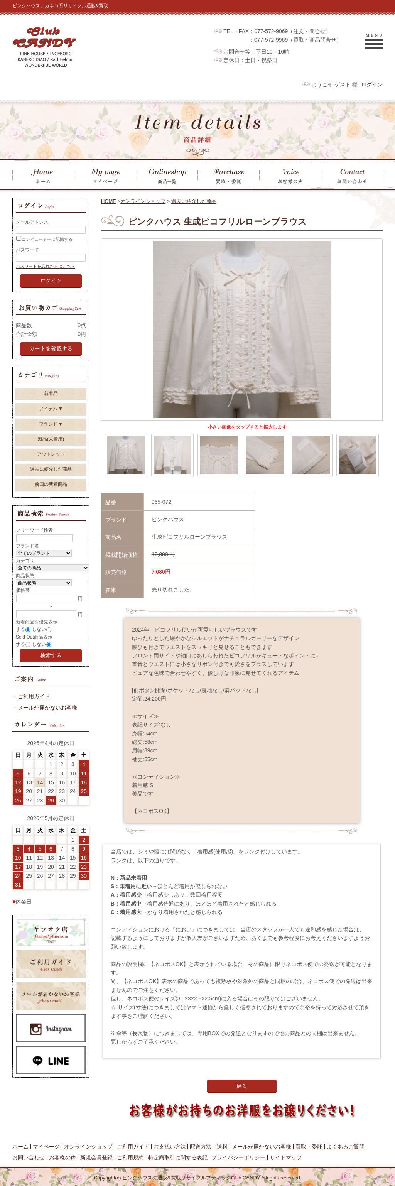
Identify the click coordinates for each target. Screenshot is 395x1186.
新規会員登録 (96, 1157)
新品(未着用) (51, 439)
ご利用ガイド (34, 696)
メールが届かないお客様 (47, 708)
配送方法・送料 (209, 1147)
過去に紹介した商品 (193, 201)
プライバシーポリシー (238, 1157)
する (20, 629)
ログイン (372, 84)
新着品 (51, 393)
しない (39, 629)
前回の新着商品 (51, 484)
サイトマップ (286, 1157)
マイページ (46, 1147)
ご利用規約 (130, 1157)
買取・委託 (308, 1147)
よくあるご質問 (346, 1147)
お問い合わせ (28, 1157)
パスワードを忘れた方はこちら (45, 266)
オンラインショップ (142, 201)
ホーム (20, 1147)
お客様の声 (62, 1157)
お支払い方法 (170, 1147)
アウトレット (51, 454)
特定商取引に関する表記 (178, 1157)
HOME (108, 201)
